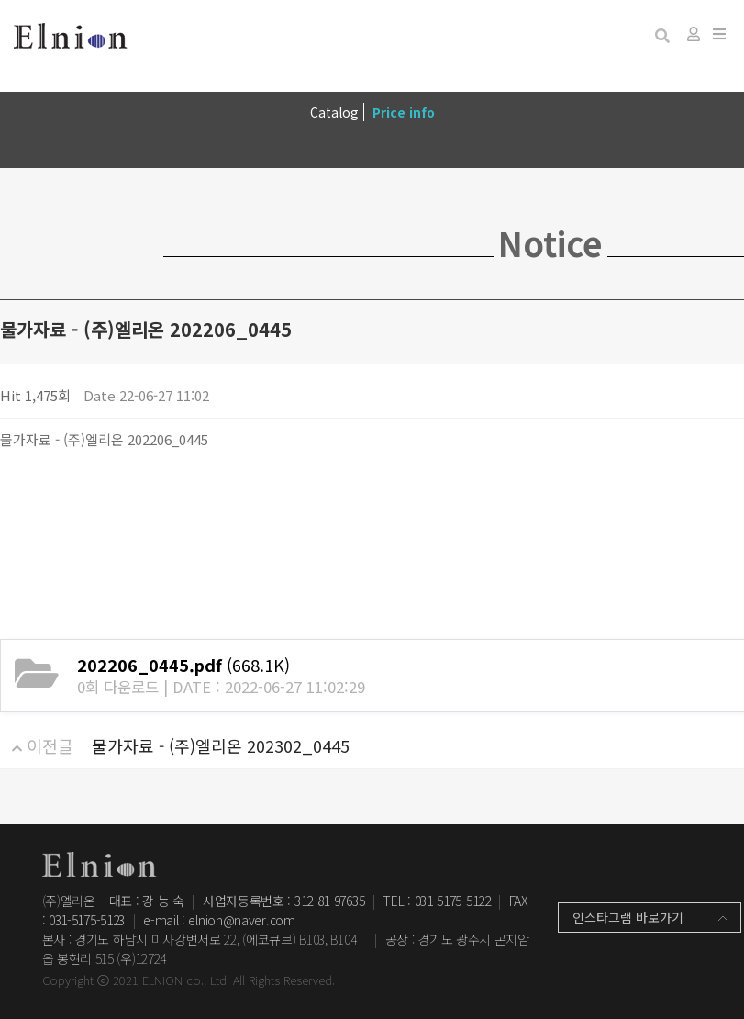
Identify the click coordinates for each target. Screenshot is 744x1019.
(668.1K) (183, 665)
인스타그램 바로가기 (627, 917)
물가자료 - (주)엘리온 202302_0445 (221, 745)
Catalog (334, 112)
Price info (403, 112)
